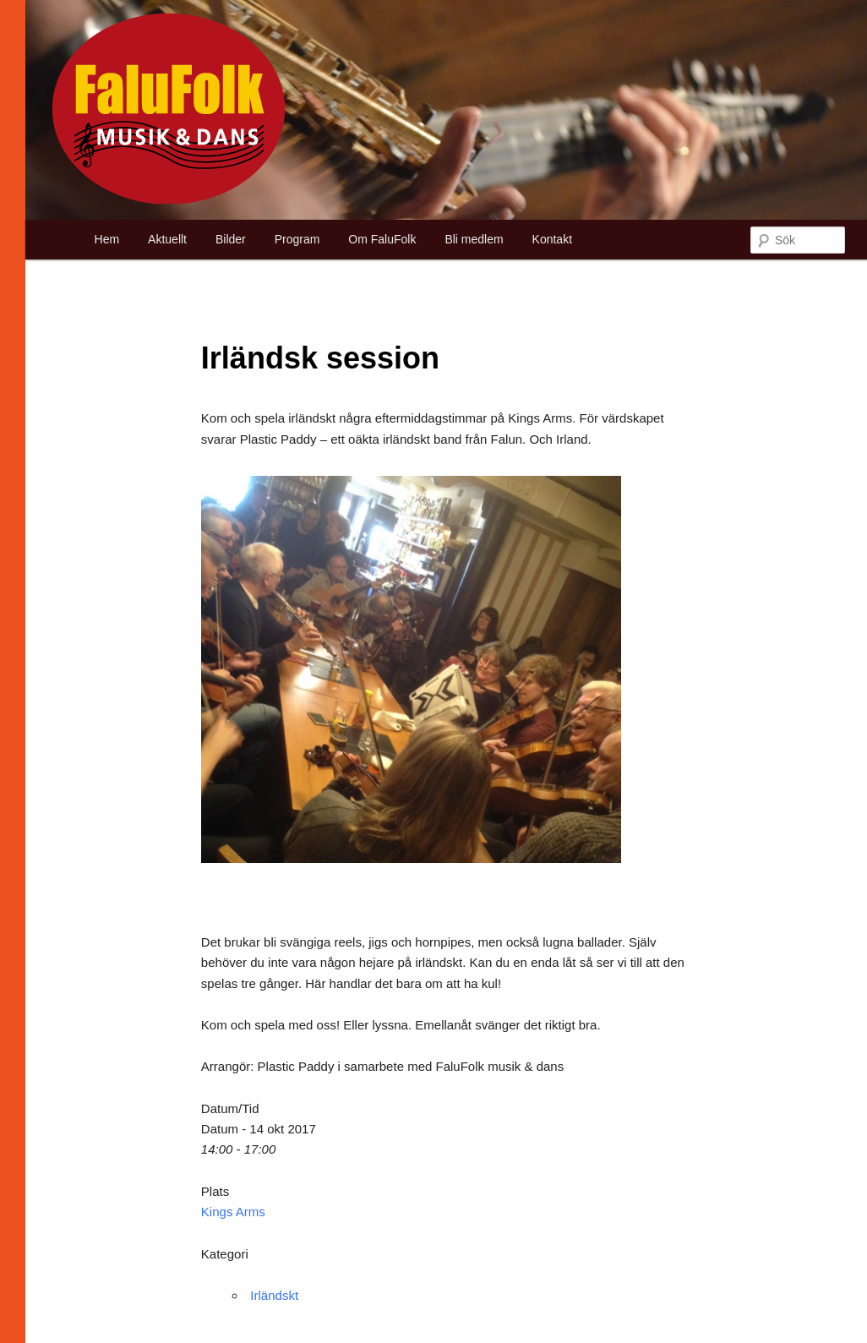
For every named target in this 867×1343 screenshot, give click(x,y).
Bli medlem (473, 239)
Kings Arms (233, 1211)
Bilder (230, 239)
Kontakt (552, 239)
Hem (107, 239)
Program (297, 239)
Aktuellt (167, 239)
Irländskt (274, 1295)
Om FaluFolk (382, 239)
